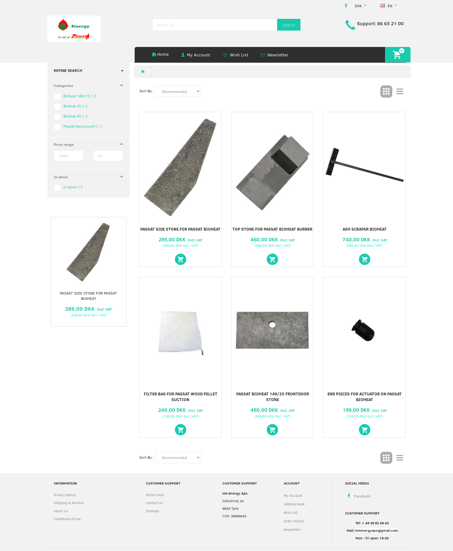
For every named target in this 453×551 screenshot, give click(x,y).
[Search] (289, 25)
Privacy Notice (65, 494)
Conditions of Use (67, 518)
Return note (155, 494)
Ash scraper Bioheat (365, 229)
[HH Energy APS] (74, 28)
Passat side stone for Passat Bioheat (88, 295)
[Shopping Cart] (398, 54)
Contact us (154, 502)
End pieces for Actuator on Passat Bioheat (364, 397)
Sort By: (146, 90)
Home (163, 54)
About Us (61, 510)
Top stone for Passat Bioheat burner (272, 229)
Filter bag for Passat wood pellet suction (180, 397)
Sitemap (152, 510)
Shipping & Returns (69, 502)
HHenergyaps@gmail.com (376, 530)
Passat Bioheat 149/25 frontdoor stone (272, 397)
